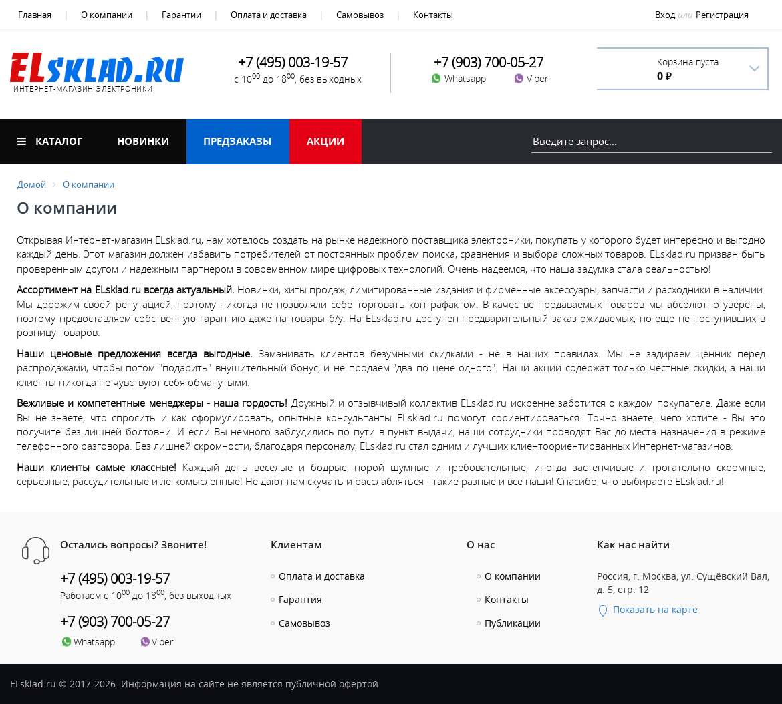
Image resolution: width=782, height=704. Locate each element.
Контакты (433, 15)
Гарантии (181, 15)
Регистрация (722, 15)
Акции (325, 141)
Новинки (143, 141)
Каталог (49, 141)
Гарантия (300, 599)
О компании (106, 15)
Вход (665, 15)
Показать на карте (647, 609)
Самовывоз (360, 15)
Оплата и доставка (269, 15)
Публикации (513, 623)
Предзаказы (237, 141)
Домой (31, 184)
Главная (34, 15)
